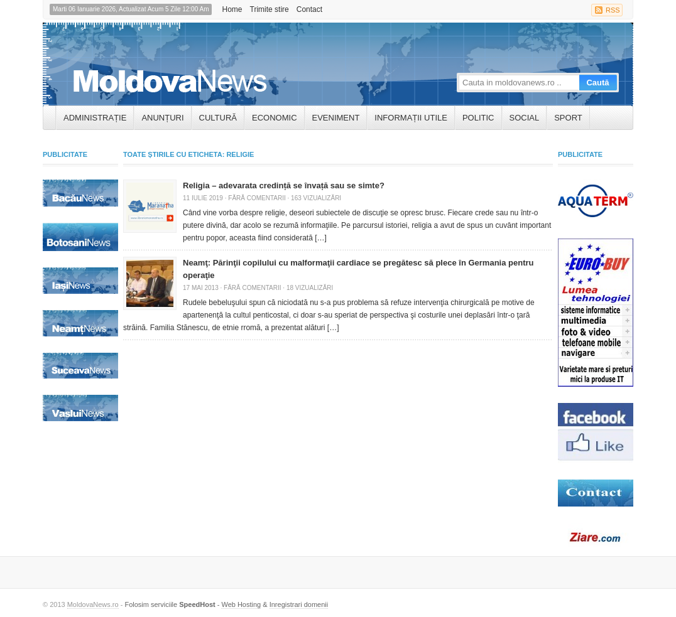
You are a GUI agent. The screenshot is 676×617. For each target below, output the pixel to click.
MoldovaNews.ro (93, 604)
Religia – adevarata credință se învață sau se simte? (283, 185)
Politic (478, 117)
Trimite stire (269, 9)
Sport (568, 117)
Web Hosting (241, 604)
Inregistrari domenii (299, 604)
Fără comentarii (256, 198)
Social (525, 117)
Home (232, 9)
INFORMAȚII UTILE (410, 117)
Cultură (218, 117)
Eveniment (336, 117)
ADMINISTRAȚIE (94, 117)
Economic (274, 117)
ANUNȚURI (162, 117)
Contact (309, 9)
